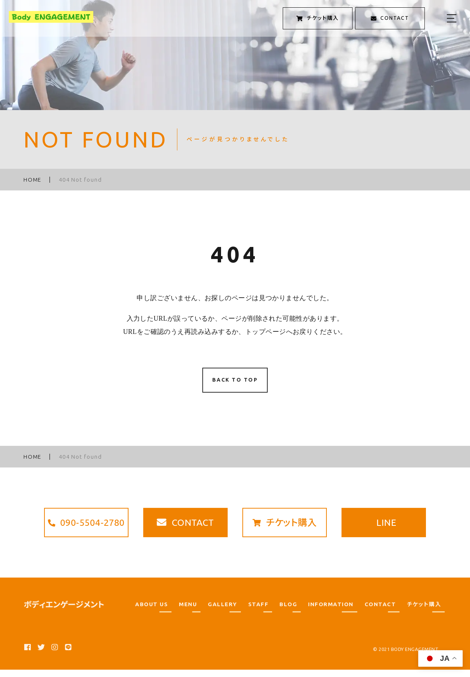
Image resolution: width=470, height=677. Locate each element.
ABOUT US (151, 611)
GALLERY (222, 611)
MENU (188, 611)
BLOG (288, 611)
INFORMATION (331, 611)
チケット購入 (424, 611)
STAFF (258, 611)
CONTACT (380, 611)
